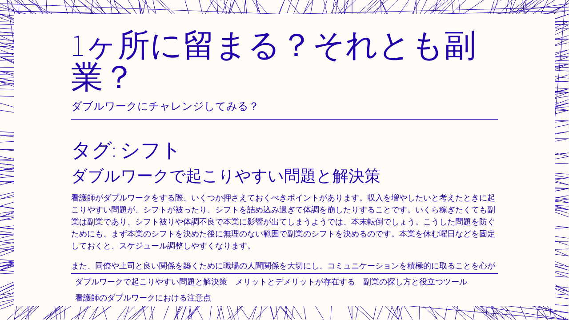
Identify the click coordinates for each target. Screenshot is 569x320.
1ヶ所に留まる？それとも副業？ (273, 60)
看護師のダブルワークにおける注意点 (143, 297)
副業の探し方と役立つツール (415, 281)
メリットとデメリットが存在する (295, 281)
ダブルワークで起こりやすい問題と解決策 (151, 281)
